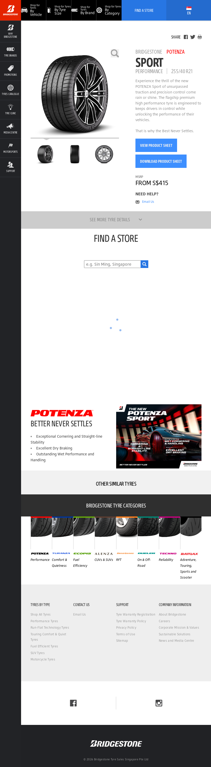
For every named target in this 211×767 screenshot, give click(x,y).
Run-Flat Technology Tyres (50, 627)
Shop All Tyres (41, 614)
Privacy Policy (126, 627)
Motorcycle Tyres (43, 659)
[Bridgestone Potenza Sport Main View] (45, 154)
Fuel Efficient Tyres (44, 646)
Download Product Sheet (161, 161)
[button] (58, 10)
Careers (164, 621)
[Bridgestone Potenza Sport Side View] (104, 154)
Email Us (148, 202)
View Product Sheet (156, 145)
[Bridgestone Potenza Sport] (75, 94)
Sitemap (122, 641)
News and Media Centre (176, 641)
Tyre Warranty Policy (131, 621)
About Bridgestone (172, 614)
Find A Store (144, 10)
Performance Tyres (44, 621)
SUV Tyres (38, 653)
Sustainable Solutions (175, 634)
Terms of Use (125, 634)
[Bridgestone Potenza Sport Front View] (75, 154)
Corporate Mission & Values (179, 627)
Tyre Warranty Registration (135, 614)
